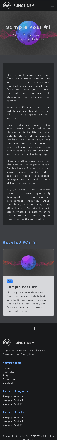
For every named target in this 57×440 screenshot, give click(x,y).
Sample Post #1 (13, 404)
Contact (8, 383)
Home (6, 368)
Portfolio (9, 372)
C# (14, 35)
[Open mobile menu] (52, 5)
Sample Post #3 (13, 396)
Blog (6, 375)
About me (9, 379)
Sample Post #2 (13, 400)
